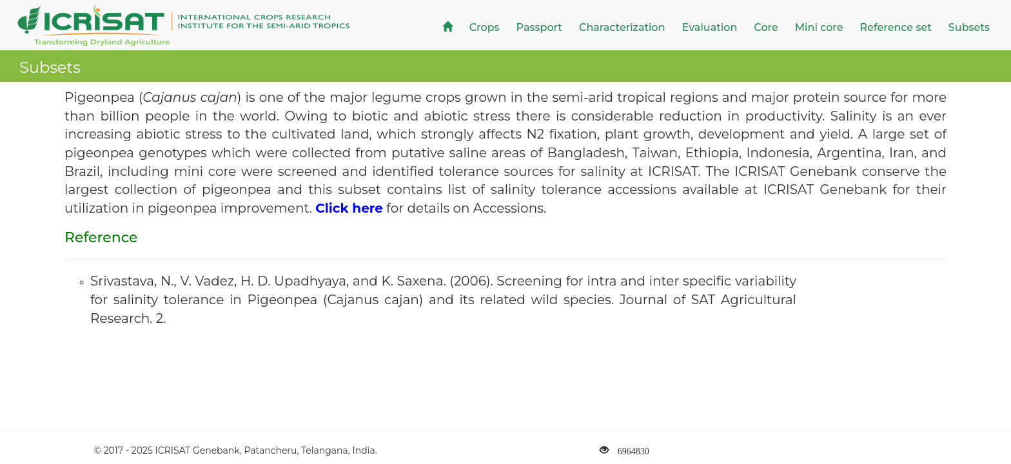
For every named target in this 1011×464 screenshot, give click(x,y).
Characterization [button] (622, 27)
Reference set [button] (896, 27)
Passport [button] (539, 27)
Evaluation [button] (710, 27)
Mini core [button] (819, 27)
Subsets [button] (969, 27)
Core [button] (766, 27)
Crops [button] (484, 27)
